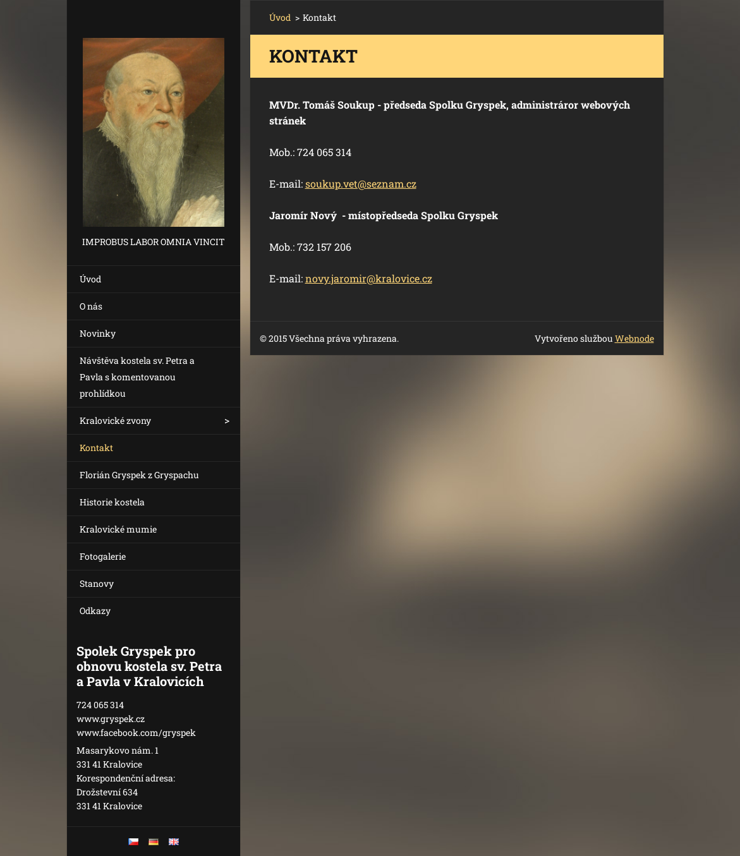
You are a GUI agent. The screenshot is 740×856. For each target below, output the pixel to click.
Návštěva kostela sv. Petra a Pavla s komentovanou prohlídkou (137, 376)
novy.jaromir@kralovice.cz (368, 278)
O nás (91, 306)
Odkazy (95, 611)
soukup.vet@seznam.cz (360, 183)
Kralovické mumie (118, 529)
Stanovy (97, 583)
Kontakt (96, 448)
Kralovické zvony (115, 420)
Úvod (90, 279)
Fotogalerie (103, 556)
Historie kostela (112, 502)
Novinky (98, 333)
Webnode (634, 338)
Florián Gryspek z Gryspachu (139, 475)
